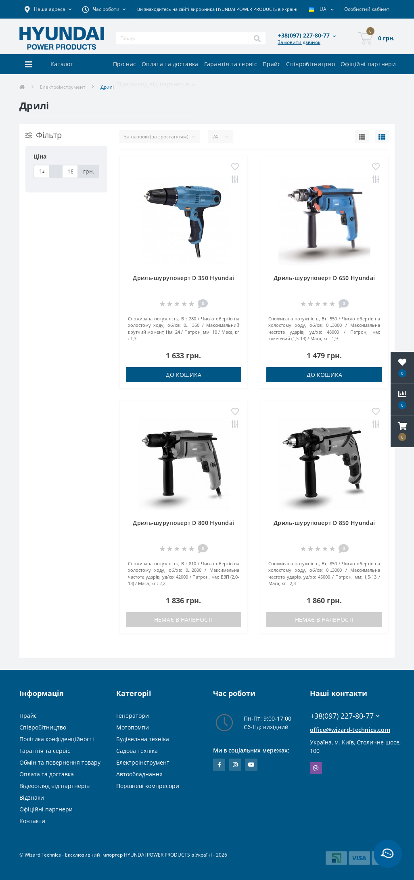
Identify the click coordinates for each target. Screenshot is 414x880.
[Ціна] (41, 171)
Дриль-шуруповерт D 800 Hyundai (183, 523)
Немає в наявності (183, 619)
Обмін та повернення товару (59, 762)
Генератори (132, 715)
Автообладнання (139, 774)
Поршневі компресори (147, 786)
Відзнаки (31, 797)
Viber (316, 768)
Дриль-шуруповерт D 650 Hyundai (324, 278)
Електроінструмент (63, 87)
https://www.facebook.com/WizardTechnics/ (219, 764)
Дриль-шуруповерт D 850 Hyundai (324, 523)
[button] (402, 431)
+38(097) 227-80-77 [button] (345, 716)
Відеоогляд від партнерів (54, 786)
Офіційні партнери (368, 64)
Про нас (124, 64)
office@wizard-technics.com (350, 730)
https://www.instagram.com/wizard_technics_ (235, 764)
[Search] (257, 38)
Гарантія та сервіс (230, 64)
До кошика (183, 374)
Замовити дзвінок (299, 42)
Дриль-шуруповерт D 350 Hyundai (183, 278)
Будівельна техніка (142, 739)
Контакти (32, 821)
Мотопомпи (132, 727)
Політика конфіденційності (56, 739)
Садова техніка (137, 751)
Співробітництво (310, 64)
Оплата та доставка (170, 64)
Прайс (272, 64)
